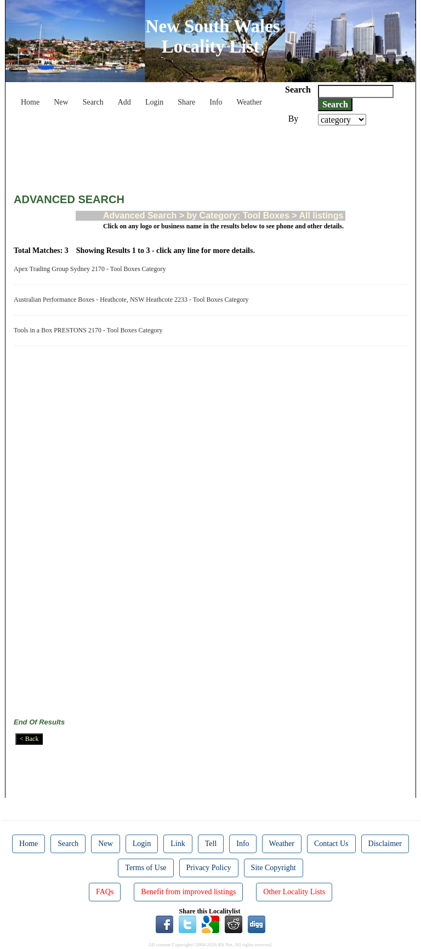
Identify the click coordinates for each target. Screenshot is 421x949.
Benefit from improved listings (188, 892)
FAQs (104, 892)
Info (215, 102)
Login (154, 102)
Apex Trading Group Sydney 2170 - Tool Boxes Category (91, 269)
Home (30, 102)
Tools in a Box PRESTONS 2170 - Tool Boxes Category (90, 330)
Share (186, 102)
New (61, 102)
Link (177, 843)
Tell (211, 843)
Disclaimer (385, 843)
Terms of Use (145, 868)
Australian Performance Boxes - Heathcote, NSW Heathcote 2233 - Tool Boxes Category (133, 299)
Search (93, 102)
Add (124, 102)
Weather (249, 102)
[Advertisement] (213, 155)
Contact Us (331, 843)
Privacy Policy (208, 868)
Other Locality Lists (294, 892)
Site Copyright (273, 868)
